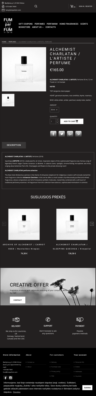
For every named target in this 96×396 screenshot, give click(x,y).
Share (53, 134)
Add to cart (71, 121)
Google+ (70, 134)
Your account (80, 355)
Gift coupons (26, 24)
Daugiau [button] (16, 392)
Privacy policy (55, 371)
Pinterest (78, 134)
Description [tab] (14, 145)
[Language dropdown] (92, 6)
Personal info (79, 362)
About (29, 367)
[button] (92, 224)
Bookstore (24, 27)
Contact (18, 300)
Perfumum (52, 24)
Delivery (54, 362)
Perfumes (40, 24)
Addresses (78, 371)
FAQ (52, 376)
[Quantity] (53, 121)
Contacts (51, 27)
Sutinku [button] (87, 388)
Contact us (30, 362)
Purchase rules (56, 367)
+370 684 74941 (11, 6)
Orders (77, 367)
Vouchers (78, 376)
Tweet (62, 134)
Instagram (11, 378)
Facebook (6, 378)
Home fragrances (69, 24)
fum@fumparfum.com (13, 10)
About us (38, 27)
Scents (84, 24)
